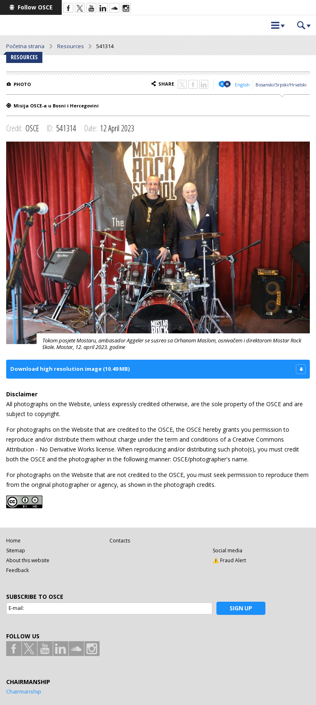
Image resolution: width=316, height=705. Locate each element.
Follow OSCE (35, 7)
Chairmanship (23, 691)
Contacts (119, 540)
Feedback (17, 570)
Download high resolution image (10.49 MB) (70, 368)
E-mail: (16, 608)
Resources (70, 46)
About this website (27, 560)
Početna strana (25, 46)
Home (13, 540)
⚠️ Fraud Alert (229, 560)
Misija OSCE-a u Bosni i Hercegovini (56, 105)
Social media (227, 550)
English (242, 84)
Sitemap (15, 550)
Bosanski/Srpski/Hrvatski (281, 84)
